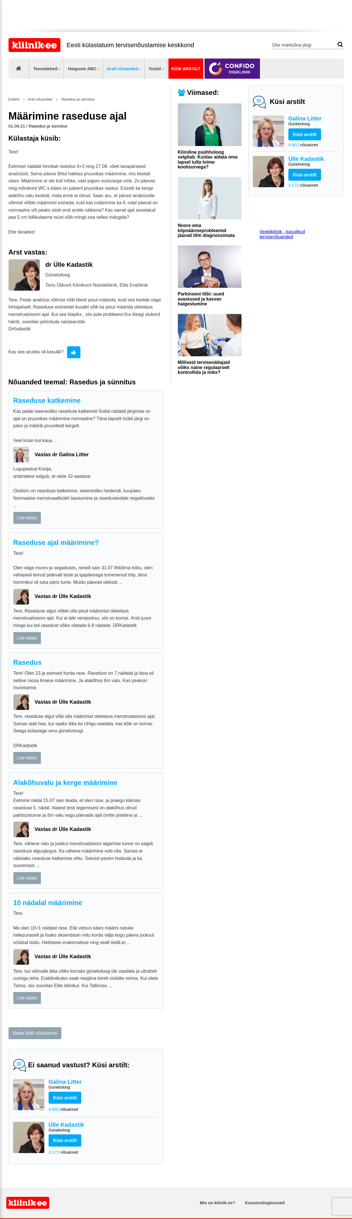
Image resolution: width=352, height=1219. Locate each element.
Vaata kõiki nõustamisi (35, 1033)
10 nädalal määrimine (47, 903)
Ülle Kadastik (313, 161)
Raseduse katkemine (47, 400)
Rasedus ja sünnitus (78, 99)
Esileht (14, 99)
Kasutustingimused (265, 1202)
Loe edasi (27, 517)
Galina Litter (313, 121)
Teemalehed (45, 68)
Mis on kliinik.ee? (217, 1202)
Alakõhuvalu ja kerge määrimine (65, 782)
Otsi (340, 44)
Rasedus (27, 662)
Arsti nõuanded (122, 68)
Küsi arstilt (185, 68)
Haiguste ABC (82, 68)
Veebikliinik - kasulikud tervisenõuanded (282, 234)
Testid (155, 68)
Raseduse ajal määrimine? (56, 542)
